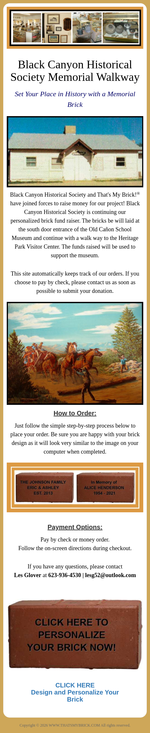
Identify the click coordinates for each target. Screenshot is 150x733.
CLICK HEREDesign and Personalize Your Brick (75, 692)
